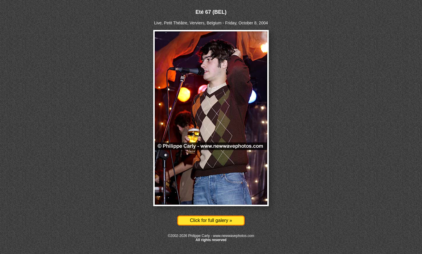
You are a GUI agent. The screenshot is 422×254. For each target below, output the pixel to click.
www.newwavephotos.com (233, 236)
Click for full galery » (211, 220)
